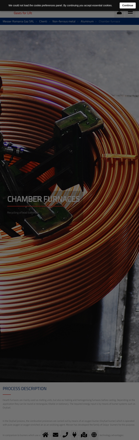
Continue (127, 5)
